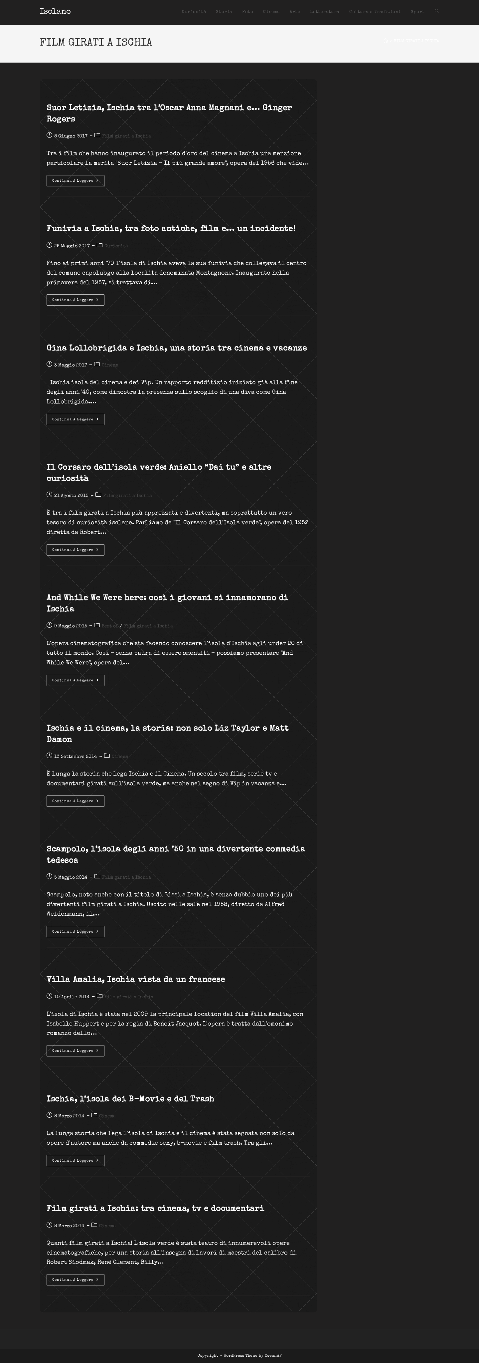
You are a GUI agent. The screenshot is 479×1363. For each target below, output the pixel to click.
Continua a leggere (78, 182)
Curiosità (116, 246)
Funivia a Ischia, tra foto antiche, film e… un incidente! (171, 229)
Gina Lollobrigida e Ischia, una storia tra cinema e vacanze (177, 349)
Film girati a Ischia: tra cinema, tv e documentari (155, 1209)
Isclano (55, 12)
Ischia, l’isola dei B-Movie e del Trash (130, 1100)
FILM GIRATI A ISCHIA (416, 41)
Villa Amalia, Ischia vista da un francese (136, 980)
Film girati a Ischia (126, 136)
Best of (110, 626)
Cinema (110, 365)
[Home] (386, 41)
